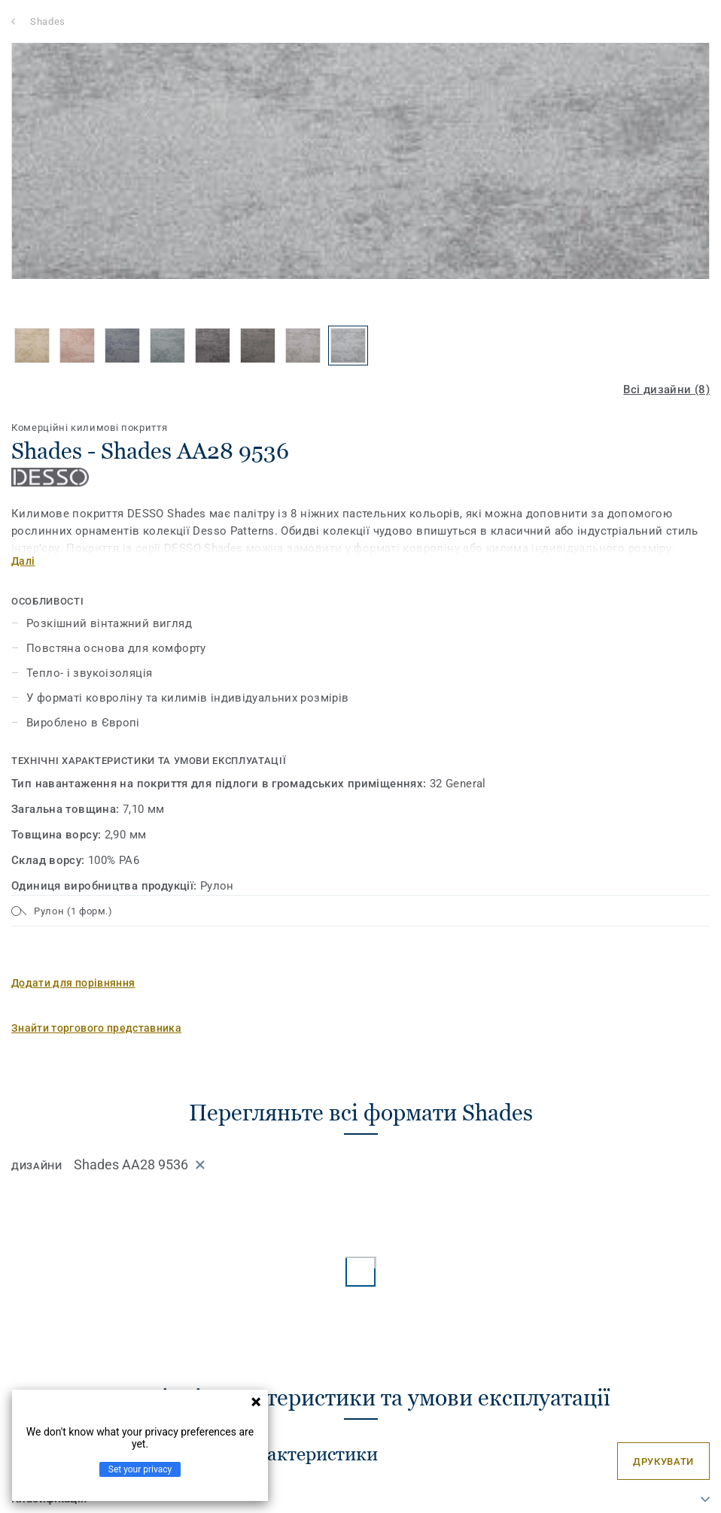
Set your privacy (140, 1469)
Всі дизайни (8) (666, 389)
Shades (47, 21)
